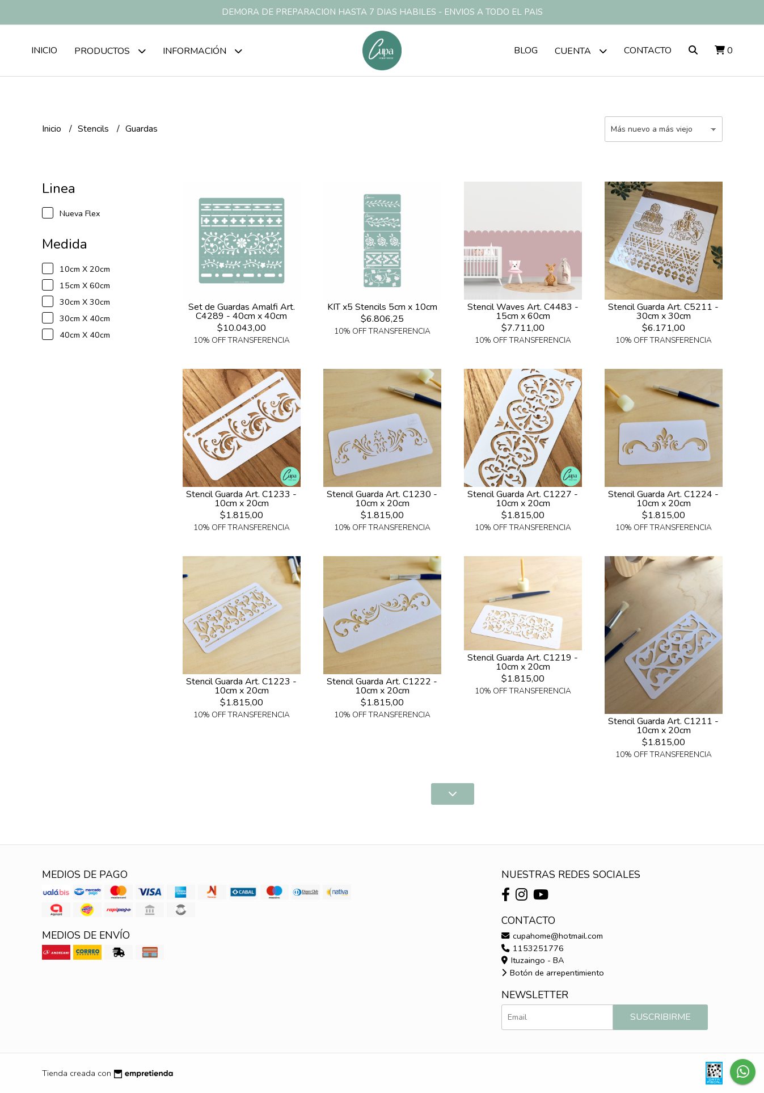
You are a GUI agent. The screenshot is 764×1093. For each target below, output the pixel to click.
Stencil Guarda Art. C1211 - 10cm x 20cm (663, 726)
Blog (526, 50)
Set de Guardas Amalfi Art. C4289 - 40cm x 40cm (241, 311)
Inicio (44, 50)
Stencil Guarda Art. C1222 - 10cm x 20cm (382, 686)
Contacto (648, 50)
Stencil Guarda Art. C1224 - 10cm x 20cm (663, 499)
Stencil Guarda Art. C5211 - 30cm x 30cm (663, 311)
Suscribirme (660, 1017)
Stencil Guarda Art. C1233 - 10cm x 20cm (241, 499)
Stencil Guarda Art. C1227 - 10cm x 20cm (522, 499)
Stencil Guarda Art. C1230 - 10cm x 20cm (382, 499)
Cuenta (581, 51)
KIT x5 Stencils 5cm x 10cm (382, 307)
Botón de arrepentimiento (552, 972)
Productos (110, 51)
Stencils (94, 129)
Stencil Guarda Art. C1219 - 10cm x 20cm (522, 662)
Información (202, 51)
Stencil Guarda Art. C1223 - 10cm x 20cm (241, 686)
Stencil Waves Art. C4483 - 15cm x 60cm (523, 311)
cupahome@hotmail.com (552, 935)
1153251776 (532, 948)
